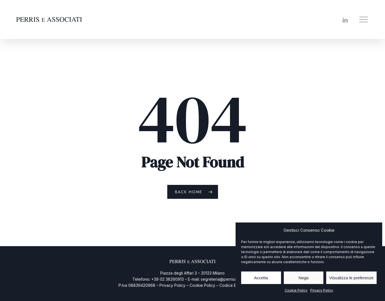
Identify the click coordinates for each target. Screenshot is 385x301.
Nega (304, 277)
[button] (364, 20)
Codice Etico (231, 285)
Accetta (261, 277)
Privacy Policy (321, 290)
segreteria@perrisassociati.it (227, 279)
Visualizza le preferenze (351, 277)
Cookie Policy (296, 290)
